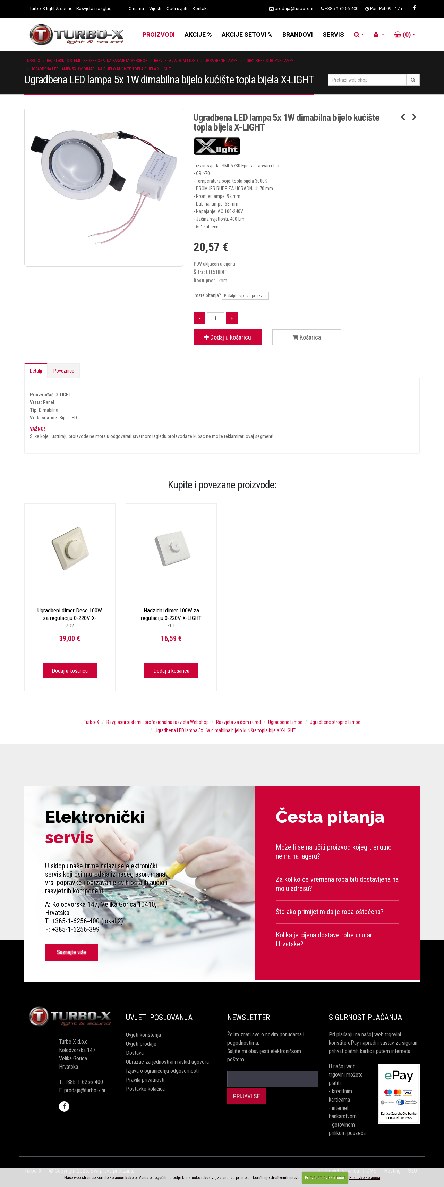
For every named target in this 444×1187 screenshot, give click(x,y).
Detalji (36, 371)
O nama (136, 8)
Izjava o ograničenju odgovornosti (162, 1071)
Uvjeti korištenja (143, 1034)
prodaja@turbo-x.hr (294, 8)
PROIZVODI (159, 34)
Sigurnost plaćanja (365, 1017)
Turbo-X (32, 60)
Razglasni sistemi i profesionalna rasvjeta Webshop (97, 60)
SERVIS (333, 34)
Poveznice (63, 371)
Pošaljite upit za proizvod (245, 295)
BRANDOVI (297, 34)
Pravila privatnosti (145, 1080)
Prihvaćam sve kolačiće (325, 1177)
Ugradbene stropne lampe (269, 60)
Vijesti (155, 8)
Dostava (135, 1053)
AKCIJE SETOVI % (247, 34)
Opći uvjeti (176, 8)
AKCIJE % (198, 34)
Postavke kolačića (145, 1089)
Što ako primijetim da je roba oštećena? (330, 912)
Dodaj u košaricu (227, 337)
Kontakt (200, 8)
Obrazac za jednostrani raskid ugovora (167, 1062)
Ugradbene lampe (221, 60)
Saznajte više (71, 952)
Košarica (306, 337)
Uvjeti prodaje (141, 1043)
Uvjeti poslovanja (159, 1017)
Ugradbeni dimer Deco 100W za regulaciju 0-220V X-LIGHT (69, 618)
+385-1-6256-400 (341, 8)
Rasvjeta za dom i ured (176, 60)
